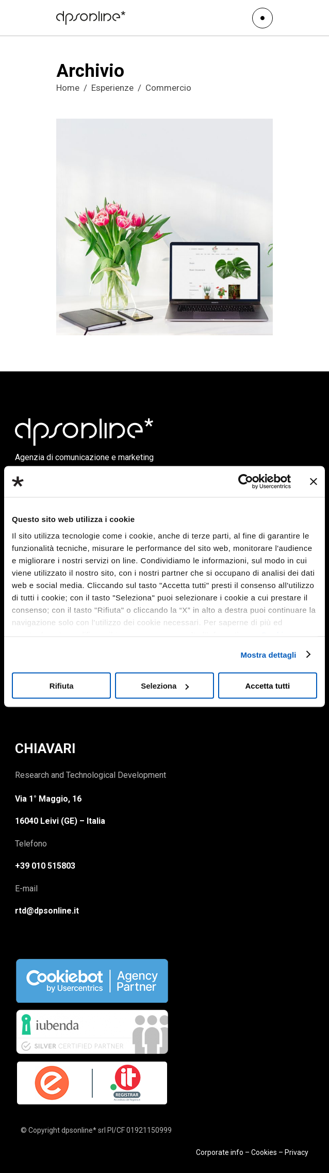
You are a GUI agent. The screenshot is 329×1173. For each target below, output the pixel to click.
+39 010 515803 (45, 866)
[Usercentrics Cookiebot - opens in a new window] (246, 482)
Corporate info (219, 1152)
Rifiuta (62, 685)
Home (67, 88)
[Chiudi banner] (313, 481)
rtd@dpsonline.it (47, 911)
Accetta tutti (267, 685)
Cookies (264, 1152)
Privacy (296, 1152)
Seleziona (165, 685)
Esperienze (112, 88)
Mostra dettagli (268, 654)
